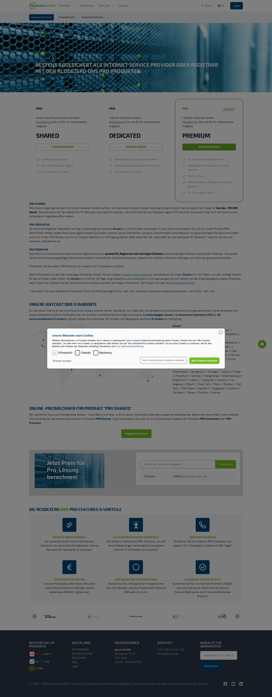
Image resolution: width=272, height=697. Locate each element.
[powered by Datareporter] (221, 332)
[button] (63, 361)
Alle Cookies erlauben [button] (204, 360)
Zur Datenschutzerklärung (130, 346)
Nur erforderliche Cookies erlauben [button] (163, 360)
